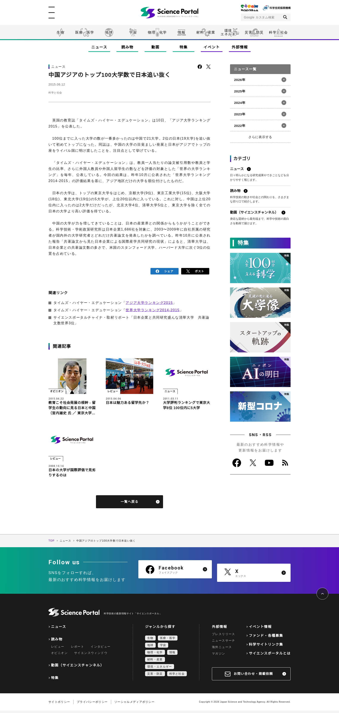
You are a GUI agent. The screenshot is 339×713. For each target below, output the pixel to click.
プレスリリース (223, 636)
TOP (51, 543)
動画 (155, 47)
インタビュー (100, 649)
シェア (165, 271)
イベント (212, 47)
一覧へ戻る (130, 504)
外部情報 (240, 47)
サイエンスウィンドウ (90, 655)
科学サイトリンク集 (266, 647)
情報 (181, 32)
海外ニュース (222, 649)
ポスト (195, 271)
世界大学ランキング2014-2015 (152, 309)
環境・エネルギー (159, 669)
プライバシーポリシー (92, 704)
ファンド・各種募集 (266, 638)
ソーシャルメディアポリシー (134, 704)
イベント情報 (260, 629)
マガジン (218, 656)
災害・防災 (254, 32)
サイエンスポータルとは (270, 656)
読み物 (127, 47)
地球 (109, 32)
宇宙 (133, 32)
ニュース (99, 47)
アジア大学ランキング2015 (149, 301)
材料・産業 (205, 32)
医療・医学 (84, 32)
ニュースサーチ (223, 643)
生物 (60, 32)
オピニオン (59, 655)
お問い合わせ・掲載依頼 (253, 676)
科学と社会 (278, 32)
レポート (77, 649)
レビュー (57, 649)
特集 (183, 47)
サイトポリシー (59, 704)
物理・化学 (157, 32)
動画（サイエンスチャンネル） (77, 667)
